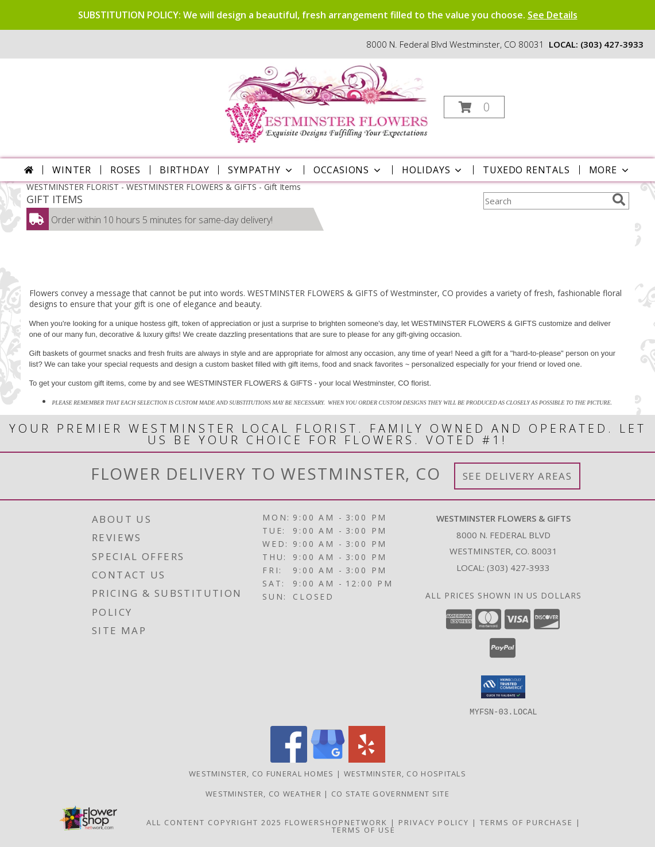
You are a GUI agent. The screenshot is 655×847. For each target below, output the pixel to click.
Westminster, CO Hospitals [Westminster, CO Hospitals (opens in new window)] (405, 773)
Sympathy (261, 170)
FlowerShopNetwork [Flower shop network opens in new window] (336, 822)
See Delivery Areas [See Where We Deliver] (517, 476)
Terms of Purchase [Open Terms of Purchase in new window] (526, 822)
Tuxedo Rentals (526, 170)
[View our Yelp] (366, 758)
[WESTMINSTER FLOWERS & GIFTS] (326, 103)
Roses (125, 170)
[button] (474, 107)
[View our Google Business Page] (327, 758)
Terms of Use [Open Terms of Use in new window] (364, 829)
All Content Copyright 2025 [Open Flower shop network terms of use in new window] (214, 822)
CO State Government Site (390, 793)
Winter (71, 170)
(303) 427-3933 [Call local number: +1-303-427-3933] (612, 44)
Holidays (433, 170)
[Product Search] (545, 201)
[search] (619, 200)
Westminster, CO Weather (263, 793)
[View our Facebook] (288, 758)
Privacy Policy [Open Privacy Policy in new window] (433, 822)
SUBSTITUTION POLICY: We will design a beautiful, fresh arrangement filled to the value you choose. (328, 15)
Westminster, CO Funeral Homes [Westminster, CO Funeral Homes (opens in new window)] (261, 773)
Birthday (184, 170)
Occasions (348, 170)
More (610, 170)
